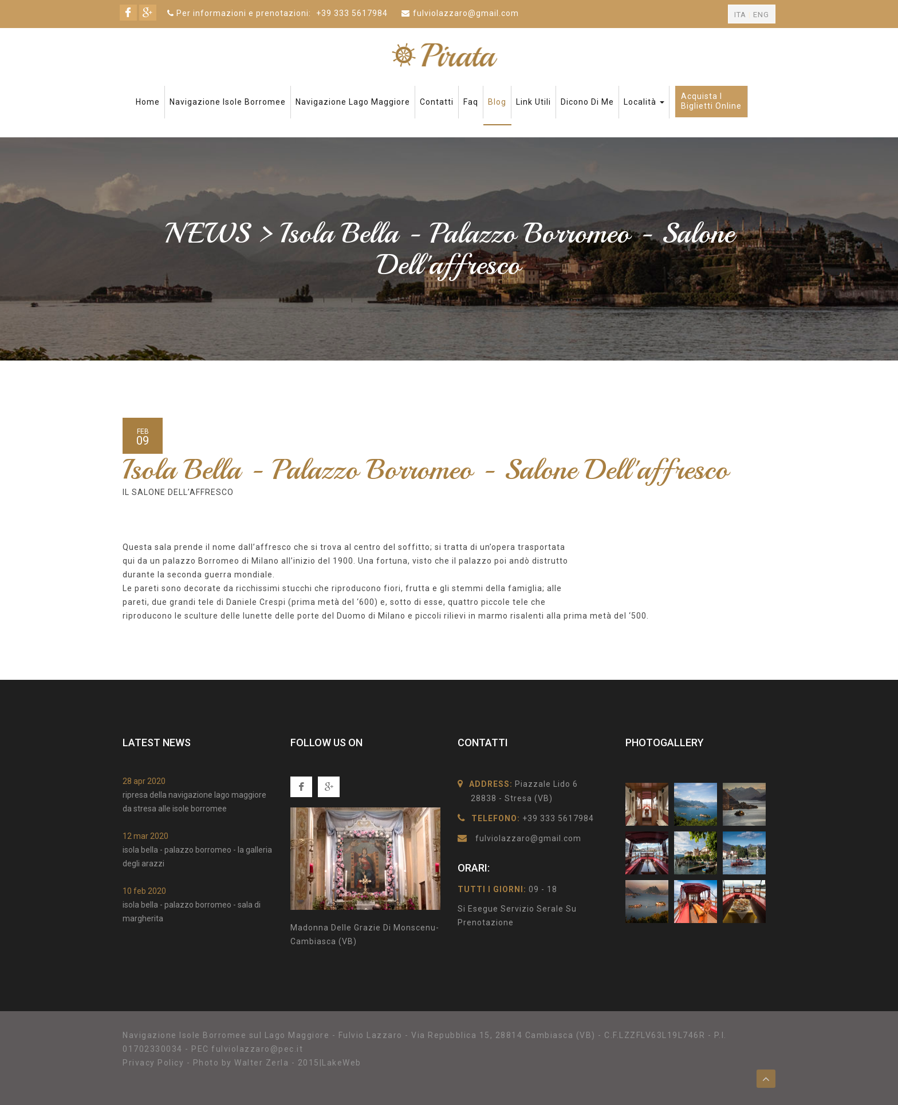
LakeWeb (341, 1062)
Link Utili (533, 101)
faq (470, 101)
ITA (740, 14)
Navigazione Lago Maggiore (353, 101)
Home (148, 101)
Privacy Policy (153, 1062)
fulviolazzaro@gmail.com (466, 13)
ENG (761, 14)
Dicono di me (587, 101)
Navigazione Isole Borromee (228, 101)
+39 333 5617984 (352, 13)
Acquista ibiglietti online (711, 101)
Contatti (437, 101)
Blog (497, 101)
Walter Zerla (261, 1062)
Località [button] (644, 101)
